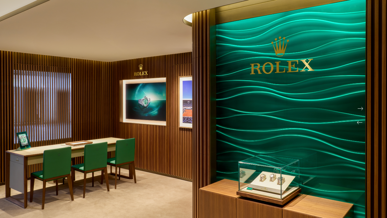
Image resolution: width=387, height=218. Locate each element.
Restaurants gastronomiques (159, 24)
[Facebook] (353, 13)
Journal (22, 55)
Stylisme (289, 24)
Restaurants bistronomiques (236, 24)
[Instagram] (364, 13)
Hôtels (351, 24)
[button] (359, 122)
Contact (50, 55)
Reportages (321, 24)
